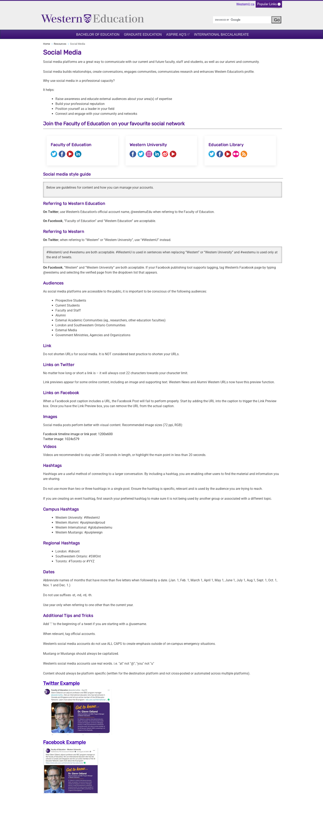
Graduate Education (143, 34)
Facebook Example (64, 742)
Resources (60, 43)
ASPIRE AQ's (176, 34)
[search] (242, 19)
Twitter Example (61, 683)
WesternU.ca (245, 4)
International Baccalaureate (221, 34)
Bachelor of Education (97, 34)
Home (46, 43)
